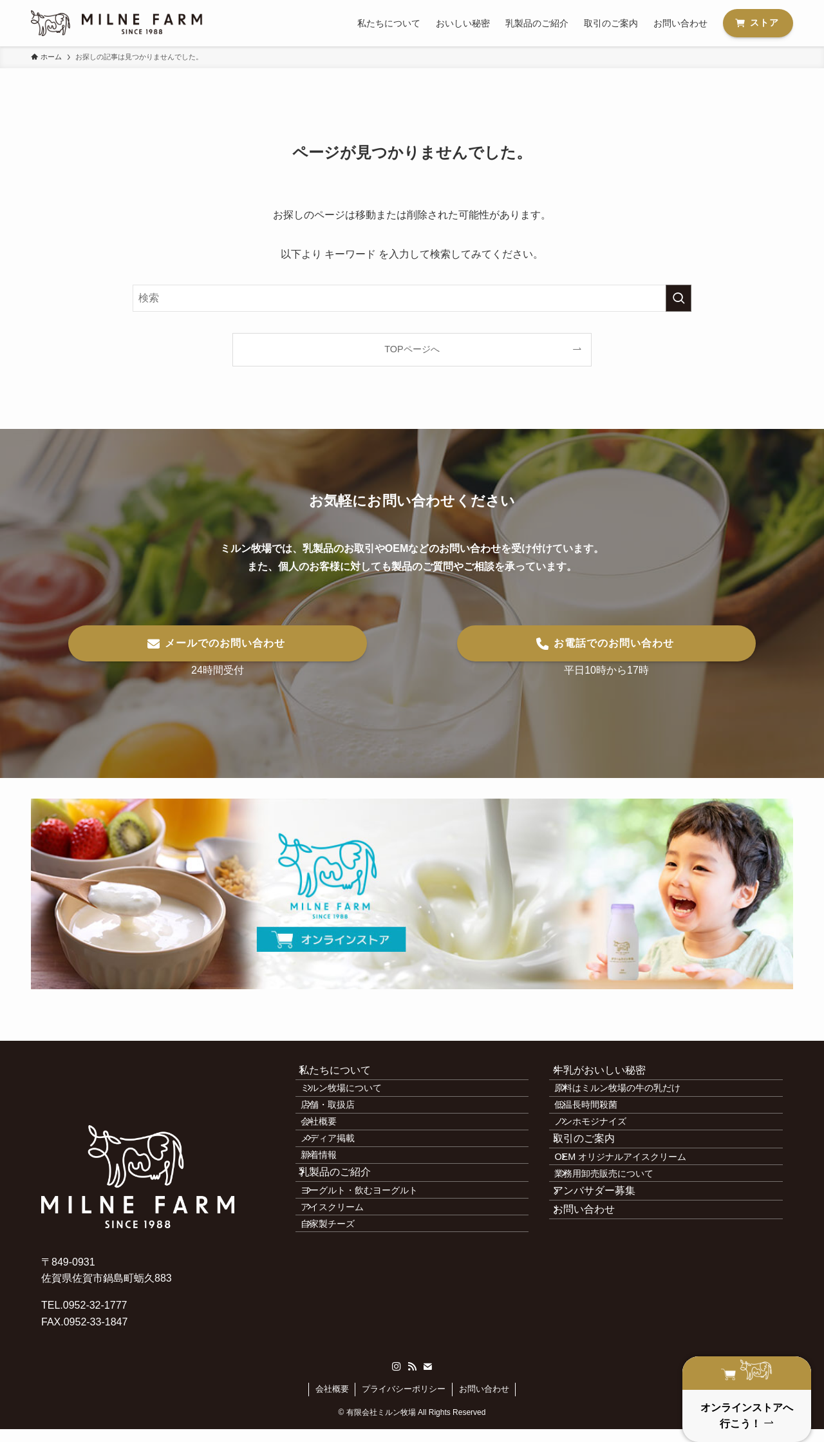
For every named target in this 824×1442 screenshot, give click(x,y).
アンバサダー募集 (606, 1274)
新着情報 (337, 1215)
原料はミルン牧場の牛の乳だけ (635, 1105)
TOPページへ (411, 349)
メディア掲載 (346, 1187)
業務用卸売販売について (621, 1246)
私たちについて (347, 1075)
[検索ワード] (412, 298)
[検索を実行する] (678, 298)
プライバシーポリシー (403, 1402)
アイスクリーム (350, 1301)
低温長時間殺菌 (603, 1133)
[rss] (412, 1379)
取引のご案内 (595, 1189)
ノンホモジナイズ (608, 1160)
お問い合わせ (595, 1305)
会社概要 (337, 1160)
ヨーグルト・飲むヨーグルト (377, 1273)
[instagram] (396, 1379)
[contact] (427, 1379)
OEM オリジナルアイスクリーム (638, 1218)
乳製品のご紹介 (347, 1243)
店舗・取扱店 (346, 1133)
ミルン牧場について (359, 1105)
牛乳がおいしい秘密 (611, 1075)
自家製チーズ (346, 1328)
